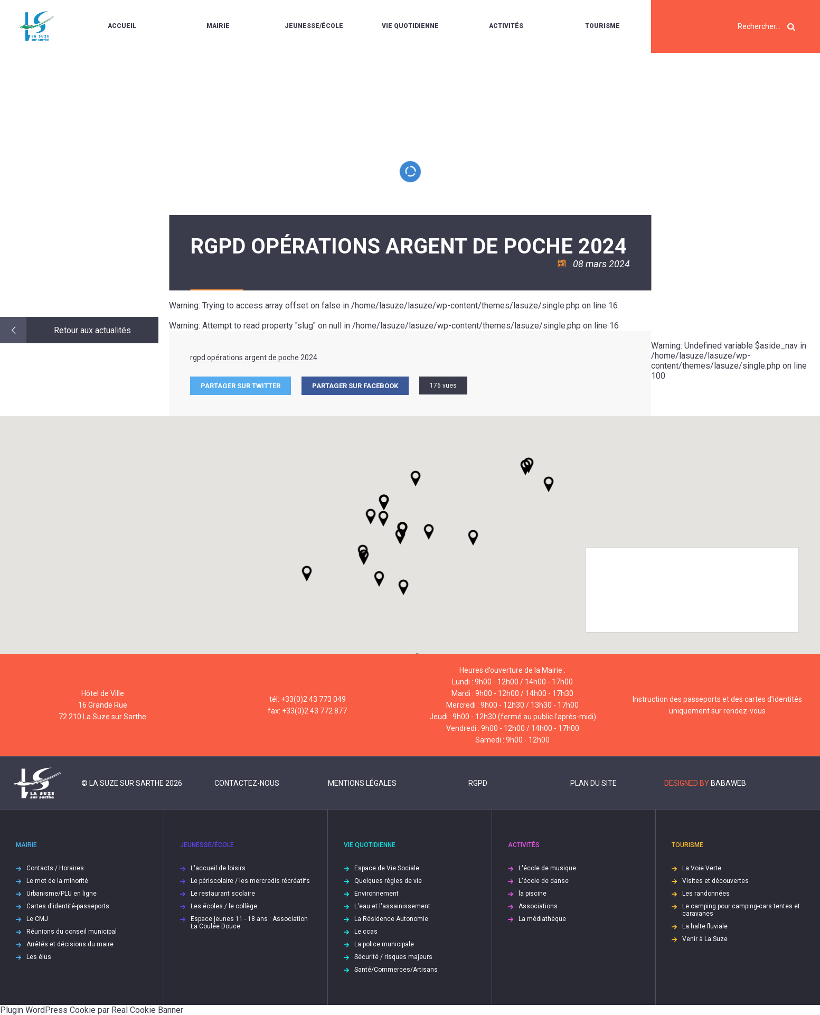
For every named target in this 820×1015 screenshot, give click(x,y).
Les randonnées (706, 893)
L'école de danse (544, 881)
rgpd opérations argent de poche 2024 (253, 357)
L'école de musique (547, 868)
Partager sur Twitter (240, 386)
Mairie (218, 26)
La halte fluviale (705, 926)
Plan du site (593, 783)
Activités (506, 26)
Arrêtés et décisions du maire (70, 944)
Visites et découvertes (715, 881)
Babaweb (728, 783)
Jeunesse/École (314, 26)
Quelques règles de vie (388, 881)
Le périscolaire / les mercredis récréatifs (250, 881)
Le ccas (366, 931)
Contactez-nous (246, 783)
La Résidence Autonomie (391, 919)
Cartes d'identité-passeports (67, 906)
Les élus (38, 957)
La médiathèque (542, 919)
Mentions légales (362, 783)
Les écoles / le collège (224, 906)
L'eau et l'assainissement (392, 906)
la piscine (532, 893)
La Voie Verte (701, 868)
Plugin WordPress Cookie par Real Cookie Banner (91, 1010)
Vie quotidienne (410, 26)
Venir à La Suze (705, 939)
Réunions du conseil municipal (71, 931)
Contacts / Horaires (55, 868)
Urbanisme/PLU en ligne (61, 893)
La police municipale (384, 944)
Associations (538, 906)
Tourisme (602, 26)
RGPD (477, 783)
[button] (429, 532)
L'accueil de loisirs (218, 868)
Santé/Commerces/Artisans (396, 969)
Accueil (122, 26)
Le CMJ (37, 919)
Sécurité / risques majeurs (393, 957)
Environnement (376, 893)
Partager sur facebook (355, 386)
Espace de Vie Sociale (386, 868)
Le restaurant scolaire (223, 893)
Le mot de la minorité (57, 881)
